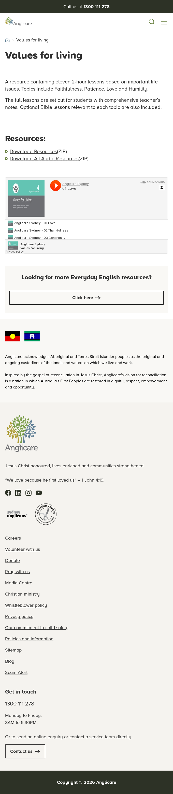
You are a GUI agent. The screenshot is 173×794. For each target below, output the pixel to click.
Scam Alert (16, 672)
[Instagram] (28, 493)
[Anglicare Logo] (21, 21)
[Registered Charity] (46, 514)
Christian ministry (22, 594)
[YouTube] (39, 493)
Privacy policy (19, 616)
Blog (9, 661)
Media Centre (18, 583)
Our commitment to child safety (36, 627)
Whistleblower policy (26, 605)
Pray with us (17, 571)
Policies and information (29, 639)
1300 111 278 (19, 703)
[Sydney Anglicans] (17, 514)
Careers (13, 538)
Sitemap (13, 650)
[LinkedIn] (18, 493)
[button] (164, 22)
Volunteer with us (22, 549)
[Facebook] (8, 493)
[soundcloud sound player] (86, 215)
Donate (12, 560)
